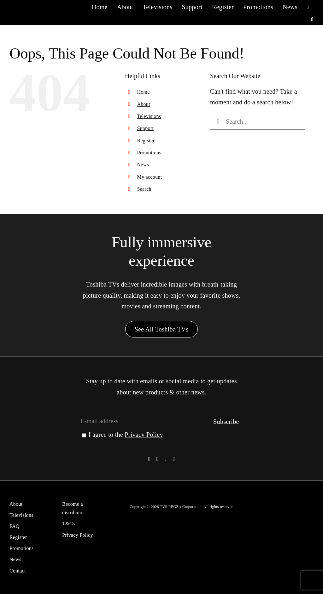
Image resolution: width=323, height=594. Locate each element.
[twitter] (157, 458)
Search (144, 189)
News (143, 164)
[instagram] (166, 458)
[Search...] (257, 122)
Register (146, 140)
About (143, 104)
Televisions (149, 116)
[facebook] (149, 458)
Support (145, 128)
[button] (312, 19)
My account (149, 177)
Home (143, 92)
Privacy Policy (144, 434)
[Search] (218, 122)
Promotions (149, 152)
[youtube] (174, 458)
